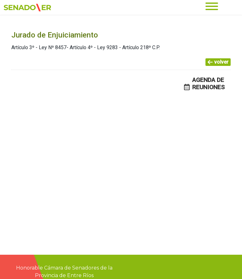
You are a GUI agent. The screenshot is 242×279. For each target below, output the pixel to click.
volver (218, 62)
